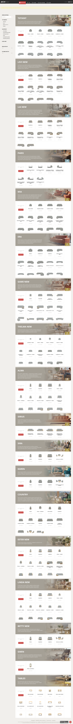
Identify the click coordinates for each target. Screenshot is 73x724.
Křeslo (3, 26)
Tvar (28, 2)
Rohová (4, 21)
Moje (69, 1)
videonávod (66, 722)
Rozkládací (4, 31)
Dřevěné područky (6, 38)
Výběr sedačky (22, 2)
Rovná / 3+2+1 (5, 24)
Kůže (3, 35)
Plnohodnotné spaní (6, 32)
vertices (53, 720)
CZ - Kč (66, 1)
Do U (3, 23)
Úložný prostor (5, 34)
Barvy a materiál (41, 2)
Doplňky (34, 2)
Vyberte (7, 16)
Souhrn (49, 2)
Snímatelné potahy (6, 36)
